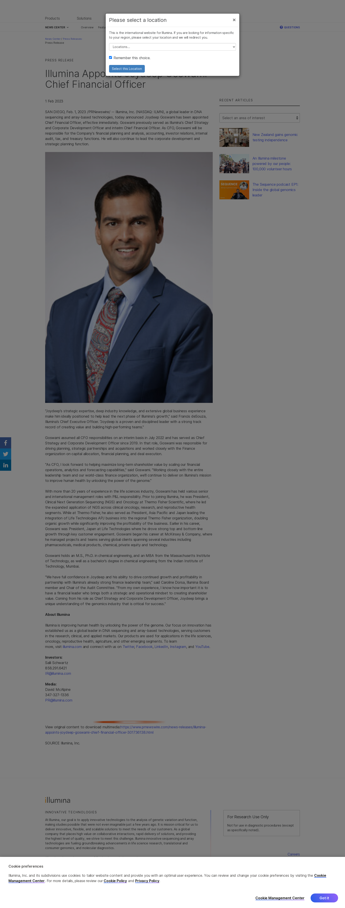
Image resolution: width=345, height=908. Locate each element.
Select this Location (127, 69)
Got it (324, 902)
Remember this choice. (129, 58)
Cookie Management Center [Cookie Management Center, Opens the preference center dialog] (280, 902)
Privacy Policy (147, 885)
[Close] (234, 19)
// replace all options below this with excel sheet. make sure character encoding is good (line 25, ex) (172, 47)
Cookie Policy (115, 885)
